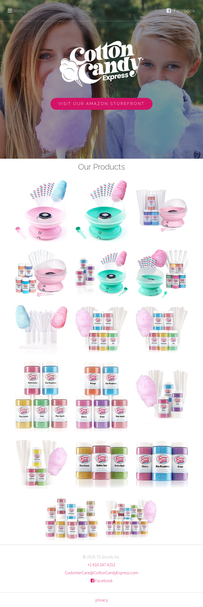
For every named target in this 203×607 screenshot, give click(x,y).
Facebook (184, 10)
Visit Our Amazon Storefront (101, 103)
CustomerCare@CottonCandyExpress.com (101, 572)
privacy (101, 600)
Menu (19, 10)
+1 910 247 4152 (101, 564)
